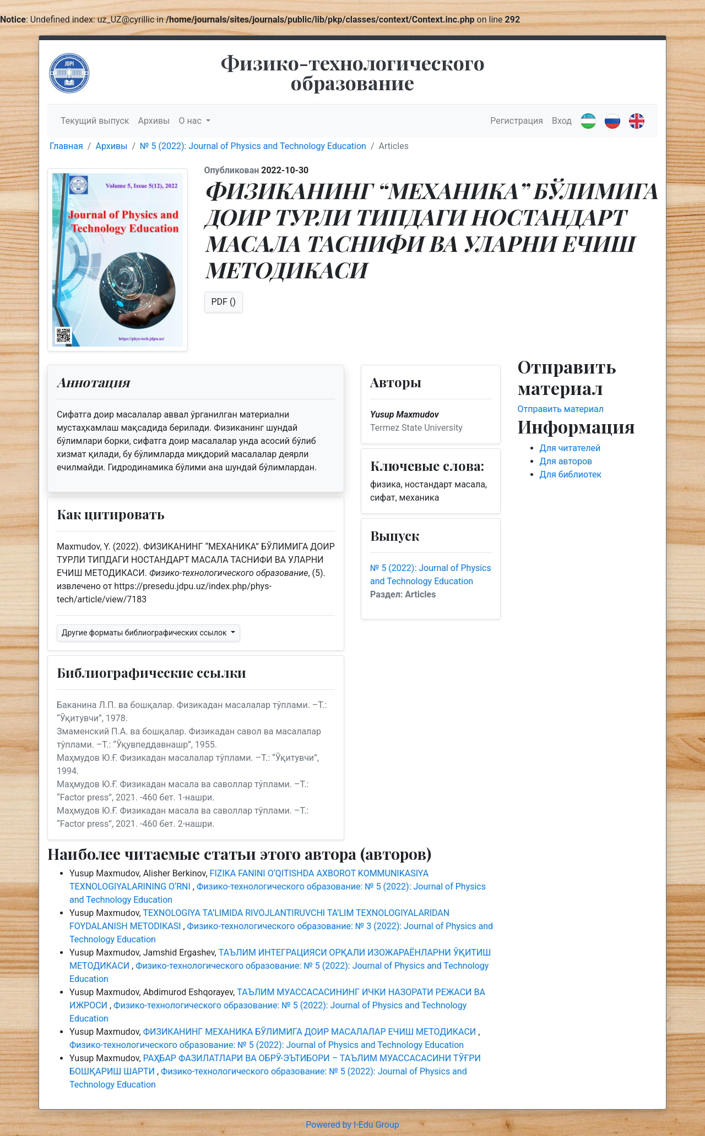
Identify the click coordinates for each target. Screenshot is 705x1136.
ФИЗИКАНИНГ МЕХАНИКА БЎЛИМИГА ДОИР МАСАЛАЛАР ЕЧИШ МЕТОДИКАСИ (311, 1032)
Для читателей (570, 448)
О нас (191, 121)
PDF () (224, 302)
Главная (66, 146)
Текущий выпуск (95, 121)
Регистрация (516, 121)
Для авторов (566, 461)
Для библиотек (571, 474)
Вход (562, 121)
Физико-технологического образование (353, 72)
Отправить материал (561, 409)
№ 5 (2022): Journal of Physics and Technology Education (253, 146)
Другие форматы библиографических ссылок (145, 632)
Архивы (154, 121)
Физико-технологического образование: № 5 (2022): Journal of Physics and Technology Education (266, 1045)
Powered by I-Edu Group (352, 1124)
